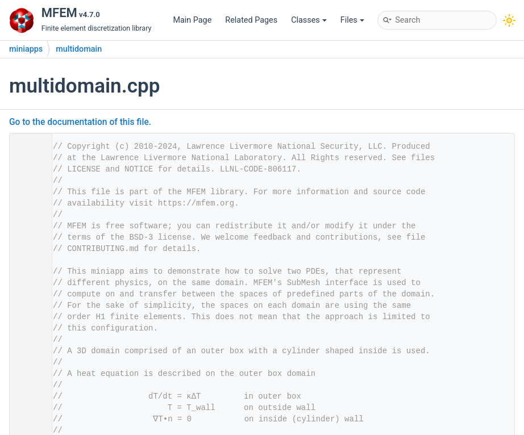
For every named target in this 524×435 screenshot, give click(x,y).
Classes (309, 20)
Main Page (192, 20)
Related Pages (251, 20)
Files (352, 20)
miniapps (26, 49)
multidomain (79, 49)
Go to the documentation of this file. (80, 122)
